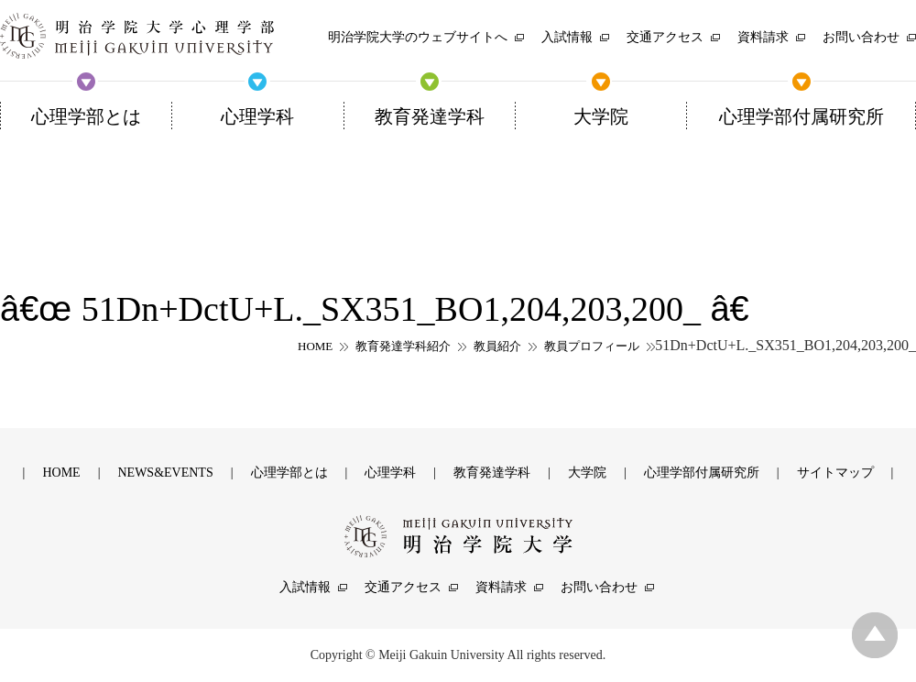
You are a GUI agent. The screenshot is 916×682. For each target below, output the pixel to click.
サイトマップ (835, 472)
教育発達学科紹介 (403, 346)
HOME (315, 346)
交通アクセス (403, 587)
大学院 (587, 472)
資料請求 (501, 587)
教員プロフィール (591, 346)
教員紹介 (497, 346)
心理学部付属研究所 (701, 472)
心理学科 (390, 472)
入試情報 (305, 587)
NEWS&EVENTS (165, 472)
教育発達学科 (491, 472)
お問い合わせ (599, 587)
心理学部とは (289, 472)
